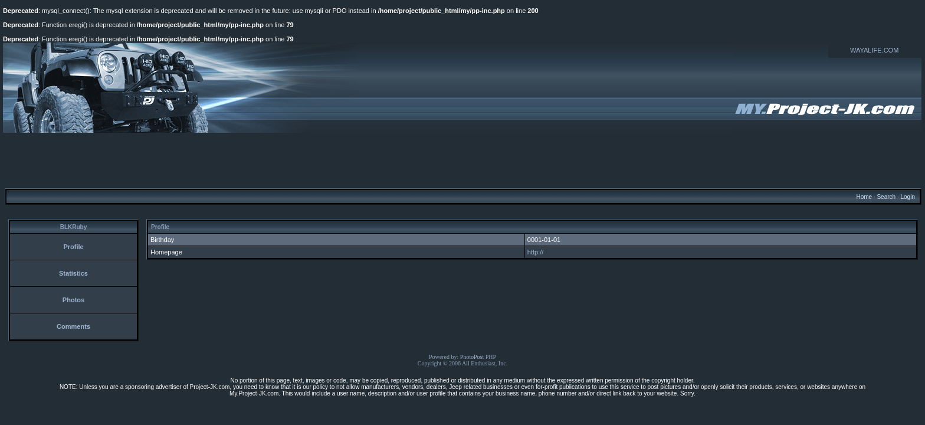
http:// (535, 252)
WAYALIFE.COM (874, 50)
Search (886, 197)
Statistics (73, 273)
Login (907, 197)
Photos (73, 299)
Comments (73, 326)
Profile (73, 246)
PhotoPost (472, 357)
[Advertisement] (462, 160)
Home (864, 197)
